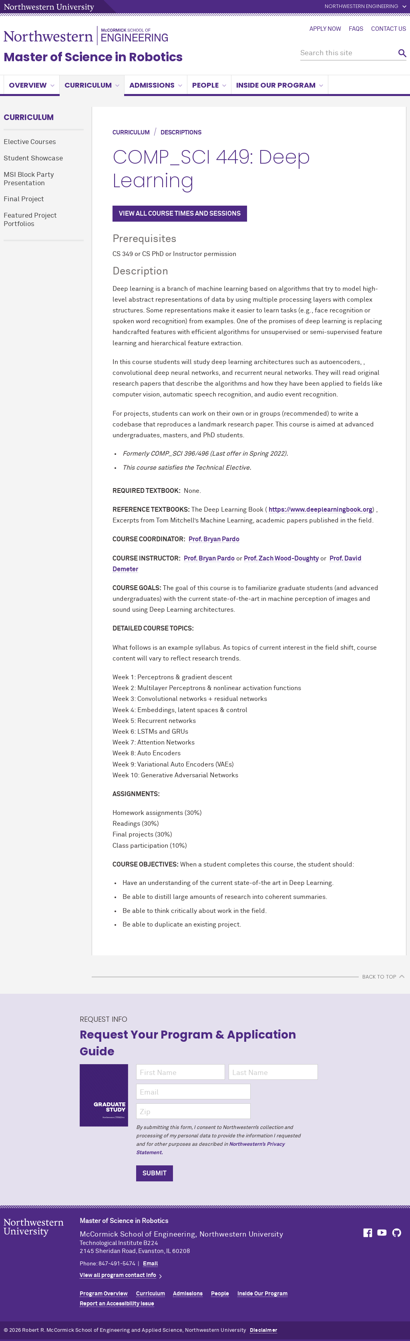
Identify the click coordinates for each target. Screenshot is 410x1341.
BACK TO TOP (379, 976)
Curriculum (91, 85)
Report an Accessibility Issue (117, 1304)
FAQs (356, 29)
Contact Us (388, 29)
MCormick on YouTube (382, 1233)
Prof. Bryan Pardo (214, 539)
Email (150, 1264)
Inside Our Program (279, 85)
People (209, 85)
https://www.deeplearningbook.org (320, 509)
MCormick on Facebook (367, 1233)
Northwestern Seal (42, 1240)
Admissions (155, 85)
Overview (31, 85)
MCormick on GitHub (397, 1233)
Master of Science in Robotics (93, 57)
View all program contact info (118, 1275)
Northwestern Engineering (361, 6)
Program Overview (104, 1294)
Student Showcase (33, 158)
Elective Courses (30, 142)
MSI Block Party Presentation (29, 179)
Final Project (24, 199)
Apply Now (325, 29)
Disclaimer (263, 1330)
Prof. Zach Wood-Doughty (281, 558)
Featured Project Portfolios (30, 220)
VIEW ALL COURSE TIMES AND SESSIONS (180, 213)
